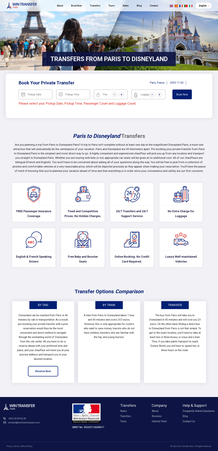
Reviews (157, 416)
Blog (139, 5)
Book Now (76, 5)
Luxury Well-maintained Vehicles (181, 259)
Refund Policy (26, 446)
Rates (126, 5)
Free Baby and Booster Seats (83, 259)
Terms (16, 446)
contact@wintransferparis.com (24, 422)
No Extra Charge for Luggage (181, 213)
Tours (111, 5)
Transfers (95, 5)
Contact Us (189, 421)
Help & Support (195, 405)
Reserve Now (43, 371)
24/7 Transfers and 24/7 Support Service (132, 213)
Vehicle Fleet (159, 421)
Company (159, 405)
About (60, 5)
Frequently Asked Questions (199, 411)
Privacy (9, 446)
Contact (154, 5)
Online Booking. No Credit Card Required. (132, 259)
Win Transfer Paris (185, 446)
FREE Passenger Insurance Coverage (33, 213)
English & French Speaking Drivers (34, 259)
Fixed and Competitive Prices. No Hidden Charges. (82, 213)
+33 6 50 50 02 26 (17, 418)
